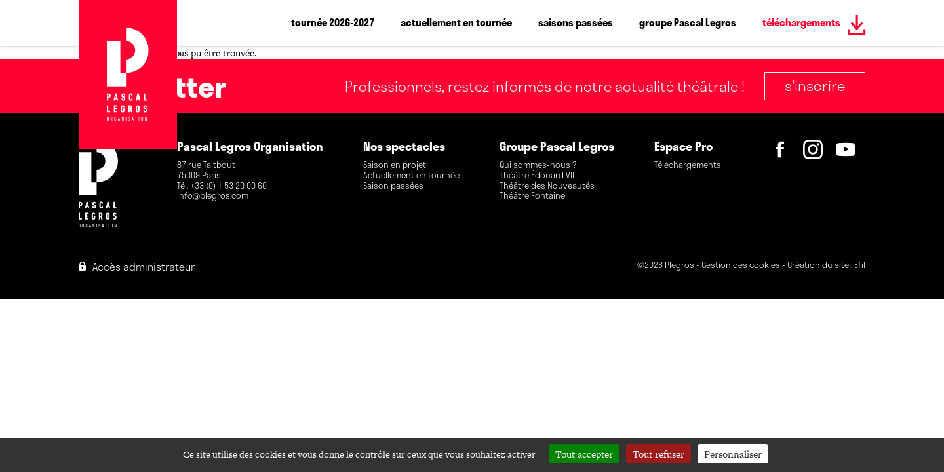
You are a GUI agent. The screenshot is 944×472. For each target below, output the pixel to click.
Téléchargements (687, 165)
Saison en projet (394, 165)
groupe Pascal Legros (687, 22)
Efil (859, 265)
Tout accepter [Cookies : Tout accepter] (584, 454)
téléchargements (801, 22)
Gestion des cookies (740, 265)
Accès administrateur (137, 266)
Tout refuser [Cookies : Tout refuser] (658, 454)
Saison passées (393, 186)
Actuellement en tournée (411, 175)
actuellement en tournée (456, 22)
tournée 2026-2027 (332, 22)
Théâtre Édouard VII (537, 175)
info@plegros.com (212, 196)
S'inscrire (815, 85)
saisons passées (575, 22)
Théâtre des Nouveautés (547, 186)
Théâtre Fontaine (532, 196)
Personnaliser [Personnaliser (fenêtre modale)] (733, 454)
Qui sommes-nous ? (538, 165)
